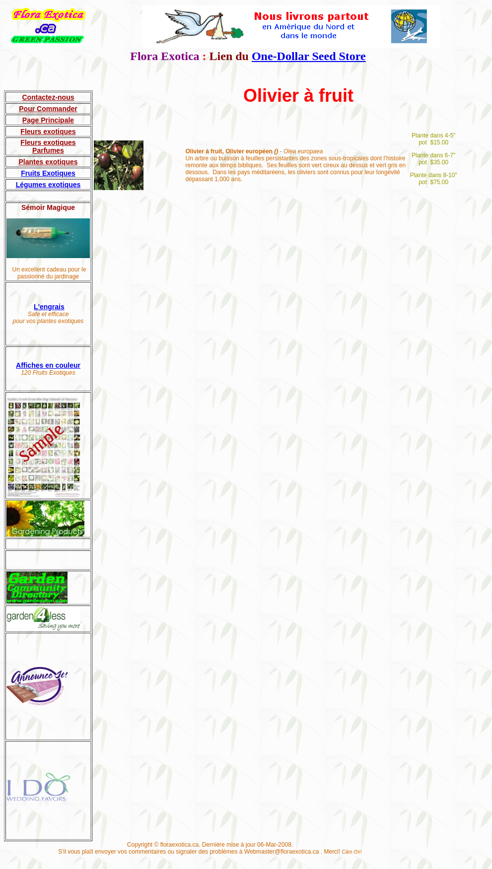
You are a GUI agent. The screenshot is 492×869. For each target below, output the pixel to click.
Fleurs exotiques (47, 131)
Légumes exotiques (48, 185)
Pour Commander (48, 109)
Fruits (30, 173)
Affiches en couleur (48, 365)
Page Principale (48, 120)
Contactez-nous (48, 97)
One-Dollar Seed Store (309, 56)
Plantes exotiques (47, 162)
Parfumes (48, 150)
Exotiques (57, 173)
